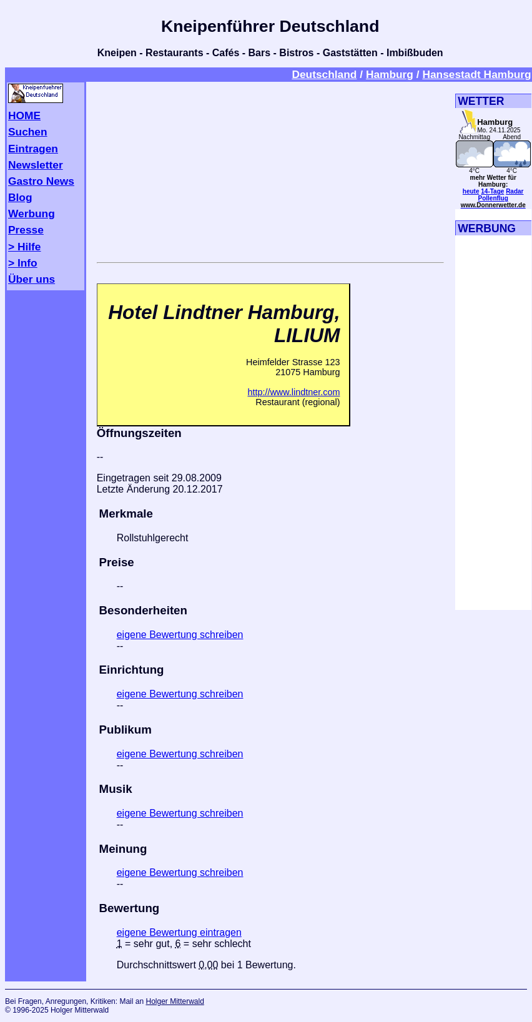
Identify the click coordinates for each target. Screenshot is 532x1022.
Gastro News (41, 181)
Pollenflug (493, 198)
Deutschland (324, 74)
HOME (24, 115)
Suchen (27, 131)
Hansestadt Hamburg (476, 74)
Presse (26, 230)
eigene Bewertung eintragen (179, 932)
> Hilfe (24, 246)
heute (471, 191)
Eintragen (33, 148)
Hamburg (389, 74)
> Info (22, 263)
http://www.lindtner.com (293, 392)
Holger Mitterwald (174, 1001)
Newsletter (35, 165)
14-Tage (492, 191)
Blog (20, 197)
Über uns (31, 279)
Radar (514, 191)
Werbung (31, 213)
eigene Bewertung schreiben (180, 634)
